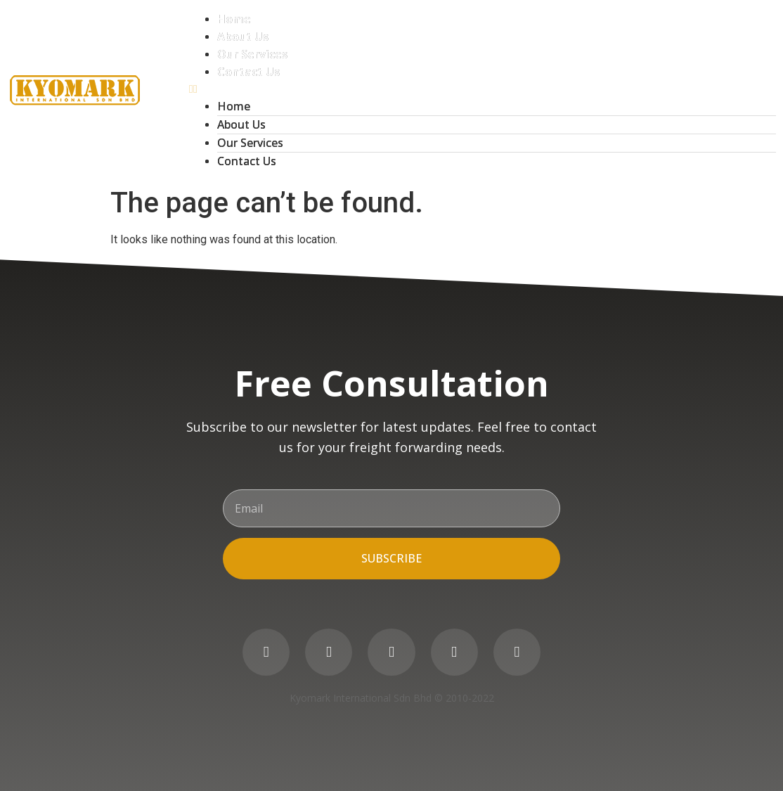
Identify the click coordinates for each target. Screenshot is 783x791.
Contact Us (248, 71)
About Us (242, 36)
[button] (482, 89)
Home (234, 19)
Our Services (252, 54)
